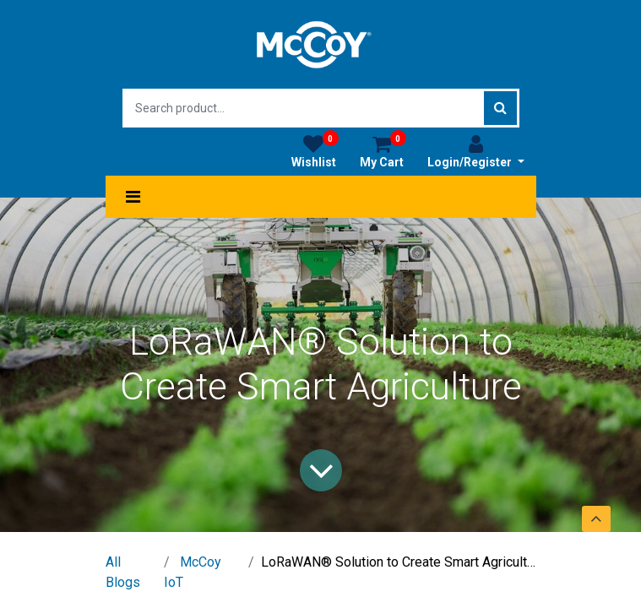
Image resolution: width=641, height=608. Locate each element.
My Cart (383, 151)
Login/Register (475, 151)
